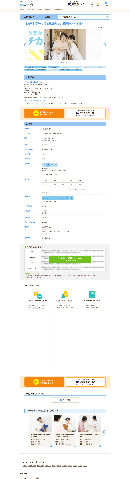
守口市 (54, 404)
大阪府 (25, 404)
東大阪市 (75, 404)
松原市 (80, 404)
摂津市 (70, 404)
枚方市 (85, 404)
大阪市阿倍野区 (32, 404)
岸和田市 (64, 404)
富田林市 (59, 404)
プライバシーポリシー (73, 448)
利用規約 (46, 448)
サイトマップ (93, 448)
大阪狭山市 (48, 404)
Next (104, 370)
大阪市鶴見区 (40, 404)
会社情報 (24, 448)
